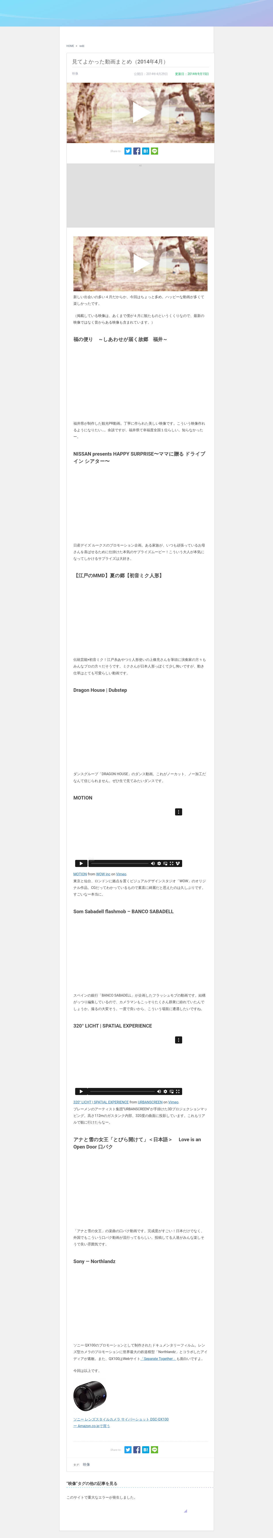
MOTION (80, 874)
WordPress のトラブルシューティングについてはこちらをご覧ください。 (126, 1508)
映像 (75, 73)
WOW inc (103, 874)
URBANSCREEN (150, 1102)
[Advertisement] (105, 195)
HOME (70, 46)
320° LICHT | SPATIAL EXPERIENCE (101, 1102)
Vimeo (121, 874)
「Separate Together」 (158, 1359)
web (81, 46)
